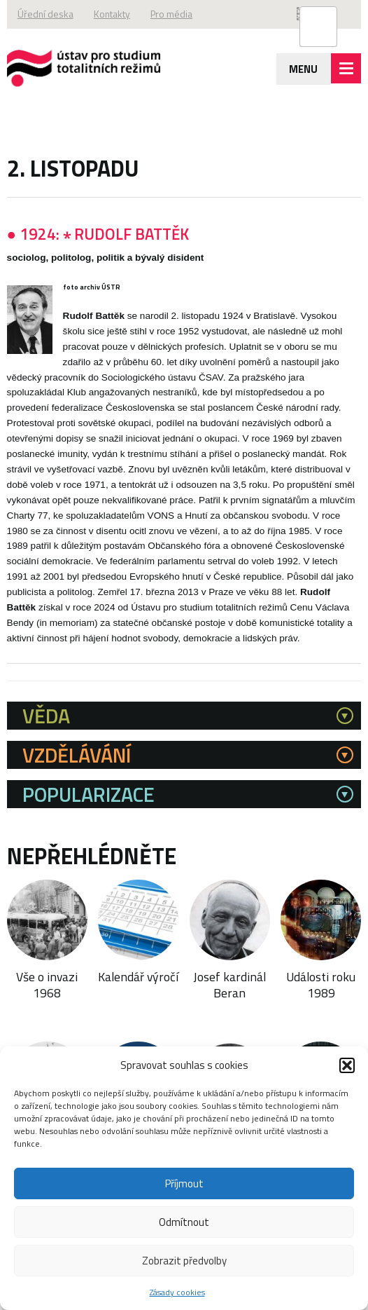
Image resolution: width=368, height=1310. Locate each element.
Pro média (187, 14)
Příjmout (184, 1183)
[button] (347, 1065)
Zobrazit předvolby (184, 1261)
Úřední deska (48, 14)
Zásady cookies (177, 1292)
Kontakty (121, 14)
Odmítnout (184, 1222)
